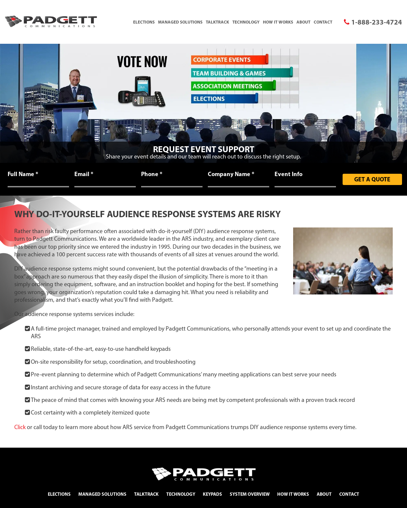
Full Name (23, 174)
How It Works (278, 22)
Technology (246, 22)
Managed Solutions (180, 22)
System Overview (250, 494)
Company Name (231, 174)
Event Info (288, 174)
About (303, 22)
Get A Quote (372, 179)
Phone (151, 174)
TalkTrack (217, 22)
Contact (323, 22)
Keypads (212, 494)
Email (83, 174)
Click (20, 427)
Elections (144, 22)
